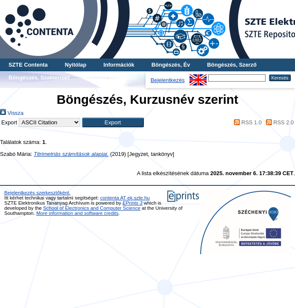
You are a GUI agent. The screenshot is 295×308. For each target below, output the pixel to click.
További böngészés (112, 77)
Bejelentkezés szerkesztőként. (37, 192)
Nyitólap (75, 65)
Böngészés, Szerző (232, 65)
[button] (113, 122)
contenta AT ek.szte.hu (125, 197)
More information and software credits (77, 213)
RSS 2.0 (278, 122)
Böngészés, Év (171, 65)
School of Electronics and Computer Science (91, 208)
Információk (118, 65)
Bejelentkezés (168, 80)
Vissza (11, 113)
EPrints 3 (133, 202)
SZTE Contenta (28, 65)
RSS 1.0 (246, 122)
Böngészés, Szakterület (39, 77)
